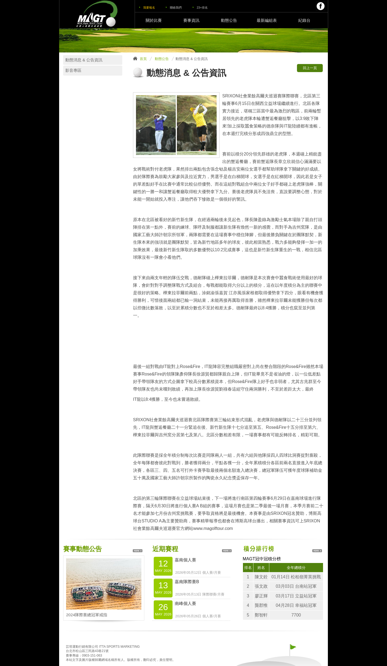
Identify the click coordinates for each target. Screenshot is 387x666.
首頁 (143, 59)
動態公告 (229, 20)
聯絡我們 (176, 7)
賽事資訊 (191, 20)
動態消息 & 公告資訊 (83, 60)
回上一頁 (310, 68)
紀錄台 (304, 20)
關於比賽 (154, 20)
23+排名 (202, 7)
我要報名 (149, 7)
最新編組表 (267, 20)
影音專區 (73, 70)
